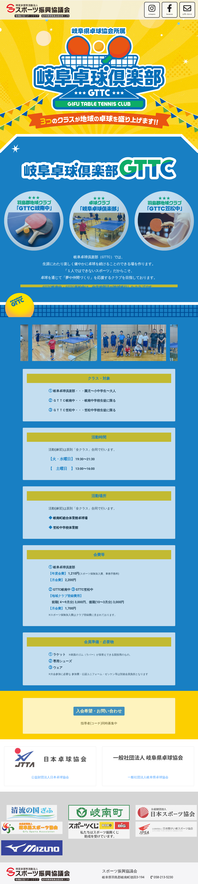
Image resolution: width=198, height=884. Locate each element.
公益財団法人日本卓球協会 (50, 777)
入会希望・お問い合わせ (99, 711)
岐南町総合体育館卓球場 (70, 518)
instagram (152, 9)
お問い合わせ (187, 9)
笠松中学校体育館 (65, 527)
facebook (169, 9)
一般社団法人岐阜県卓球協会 (148, 777)
